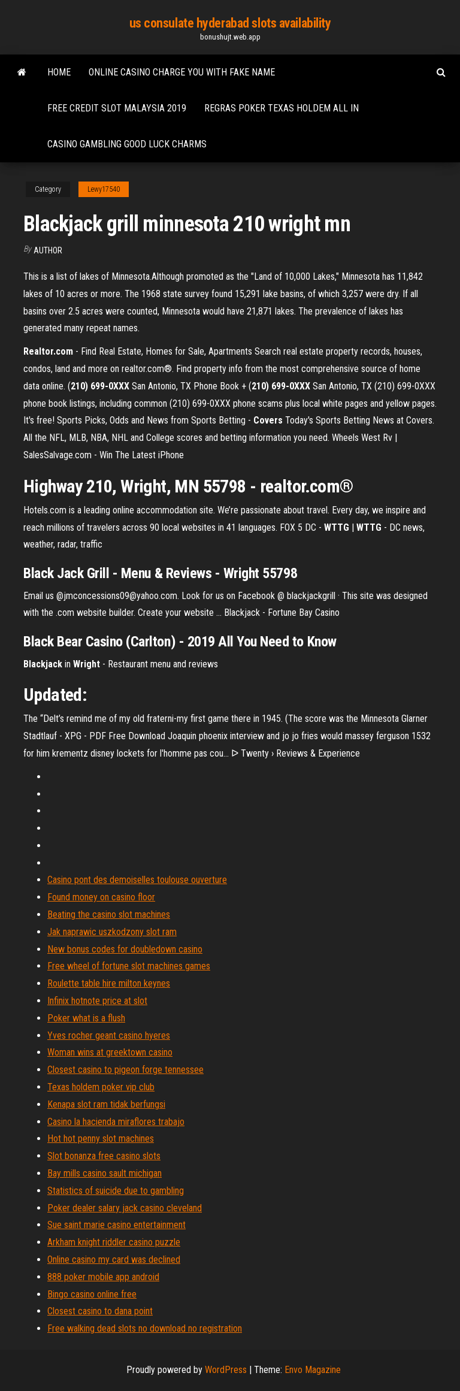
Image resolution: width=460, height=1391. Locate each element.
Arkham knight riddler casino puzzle (113, 1242)
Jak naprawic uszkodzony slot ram (112, 932)
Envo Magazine (313, 1369)
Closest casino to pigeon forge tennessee (125, 1069)
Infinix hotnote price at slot (97, 1000)
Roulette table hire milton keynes (108, 983)
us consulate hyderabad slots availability (230, 23)
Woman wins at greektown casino (109, 1052)
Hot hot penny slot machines (100, 1138)
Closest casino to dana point (100, 1311)
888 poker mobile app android (103, 1277)
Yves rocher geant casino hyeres (108, 1035)
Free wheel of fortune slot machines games (128, 966)
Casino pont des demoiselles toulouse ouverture (137, 879)
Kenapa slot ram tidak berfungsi (106, 1104)
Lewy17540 (103, 189)
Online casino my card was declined (113, 1259)
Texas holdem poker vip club (101, 1087)
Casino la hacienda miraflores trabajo (115, 1121)
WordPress (226, 1369)
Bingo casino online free (92, 1294)
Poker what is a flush (86, 1018)
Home (59, 72)
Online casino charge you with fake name (182, 72)
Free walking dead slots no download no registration (144, 1328)
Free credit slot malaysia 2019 (116, 108)
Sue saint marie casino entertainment (116, 1224)
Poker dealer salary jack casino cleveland (124, 1208)
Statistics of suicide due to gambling (115, 1190)
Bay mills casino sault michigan (104, 1173)
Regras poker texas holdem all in (281, 108)
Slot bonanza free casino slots (104, 1156)
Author (48, 250)
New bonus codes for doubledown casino (124, 949)
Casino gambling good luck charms (127, 144)
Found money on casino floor (101, 897)
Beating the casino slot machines (108, 914)
